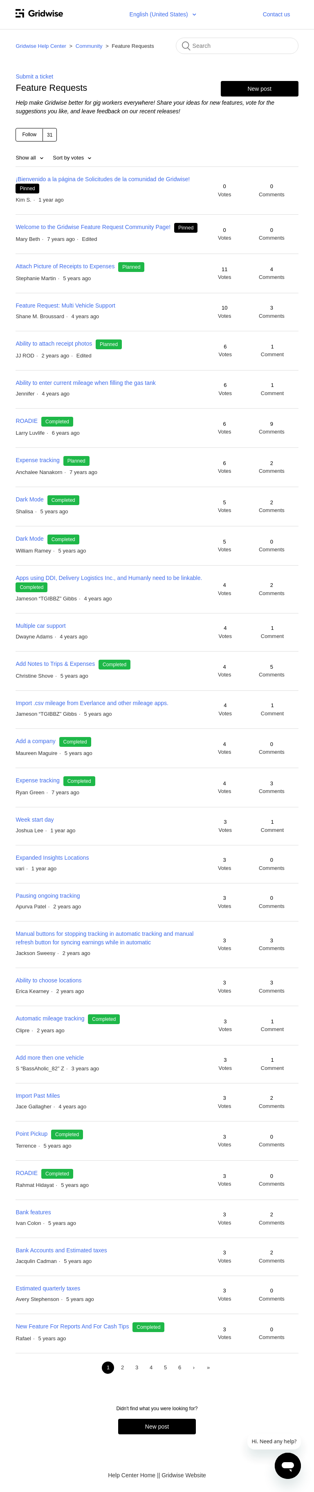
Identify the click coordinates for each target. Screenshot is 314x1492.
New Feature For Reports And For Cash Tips (72, 1326)
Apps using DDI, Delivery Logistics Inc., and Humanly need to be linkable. (109, 578)
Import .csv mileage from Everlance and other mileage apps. (92, 703)
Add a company (36, 741)
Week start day (35, 819)
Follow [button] (29, 134)
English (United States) (160, 14)
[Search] (237, 46)
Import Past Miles (38, 1095)
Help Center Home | (133, 1475)
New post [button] (259, 88)
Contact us (276, 14)
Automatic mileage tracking (50, 1018)
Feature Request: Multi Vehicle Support (65, 305)
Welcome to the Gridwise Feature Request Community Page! (93, 227)
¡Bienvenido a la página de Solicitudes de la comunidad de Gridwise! (103, 179)
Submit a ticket (34, 76)
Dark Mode (29, 499)
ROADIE (27, 421)
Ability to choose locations (48, 980)
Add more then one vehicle (50, 1057)
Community (89, 46)
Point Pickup (32, 1133)
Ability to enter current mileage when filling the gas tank (85, 383)
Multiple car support (40, 625)
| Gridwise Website (182, 1475)
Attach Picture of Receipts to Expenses (65, 266)
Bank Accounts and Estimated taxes (61, 1250)
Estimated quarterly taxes (48, 1288)
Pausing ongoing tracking (48, 895)
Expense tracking (38, 460)
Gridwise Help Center (41, 46)
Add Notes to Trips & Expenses (55, 664)
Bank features (33, 1212)
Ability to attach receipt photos (54, 343)
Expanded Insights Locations (52, 857)
